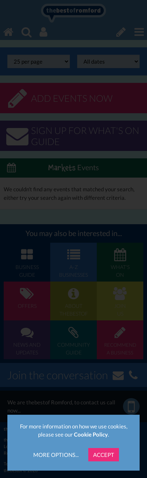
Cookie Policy (91, 434)
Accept (103, 454)
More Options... (56, 454)
